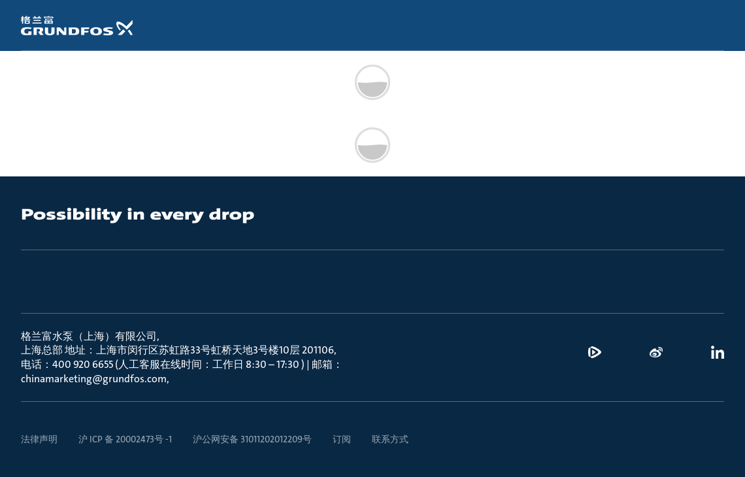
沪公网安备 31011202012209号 (252, 439)
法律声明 (39, 439)
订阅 (342, 439)
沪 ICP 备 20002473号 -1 (125, 439)
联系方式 (390, 439)
